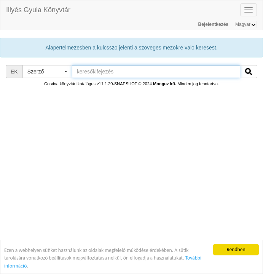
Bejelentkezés (213, 24)
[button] (47, 71)
